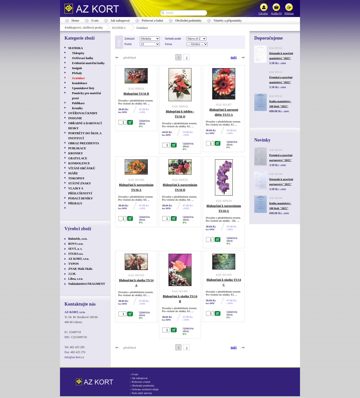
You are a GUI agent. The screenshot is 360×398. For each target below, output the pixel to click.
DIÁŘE (73, 173)
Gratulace (78, 78)
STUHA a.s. (75, 253)
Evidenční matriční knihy (88, 63)
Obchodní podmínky (188, 20)
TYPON (73, 264)
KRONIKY (75, 153)
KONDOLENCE (79, 163)
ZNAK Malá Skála (80, 269)
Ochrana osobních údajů (145, 389)
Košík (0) (276, 13)
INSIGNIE (75, 118)
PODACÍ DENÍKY (80, 198)
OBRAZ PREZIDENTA (83, 143)
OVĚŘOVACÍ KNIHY (83, 113)
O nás (95, 20)
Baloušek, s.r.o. (78, 238)
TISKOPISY (76, 178)
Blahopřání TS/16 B (136, 93)
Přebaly (77, 73)
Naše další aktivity (142, 392)
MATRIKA (119, 28)
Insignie (77, 68)
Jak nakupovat (120, 20)
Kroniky (77, 108)
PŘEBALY (75, 203)
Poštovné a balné (152, 20)
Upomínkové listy (83, 88)
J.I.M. (72, 274)
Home (75, 20)
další (234, 57)
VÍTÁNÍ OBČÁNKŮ (81, 168)
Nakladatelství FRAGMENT (86, 284)
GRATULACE (77, 158)
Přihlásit (289, 13)
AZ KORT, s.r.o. (78, 258)
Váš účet (263, 13)
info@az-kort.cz (74, 357)
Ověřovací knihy (82, 58)
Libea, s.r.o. (75, 279)
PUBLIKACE (77, 148)
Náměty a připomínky (228, 20)
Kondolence (79, 83)
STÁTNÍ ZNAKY (79, 183)
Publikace (78, 103)
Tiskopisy (78, 53)
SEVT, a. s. (75, 248)
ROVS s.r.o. (75, 243)
